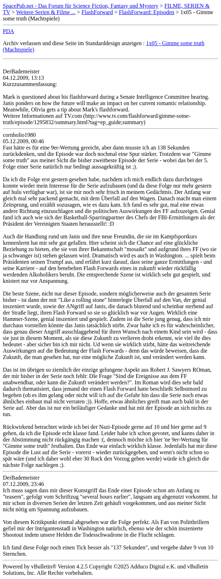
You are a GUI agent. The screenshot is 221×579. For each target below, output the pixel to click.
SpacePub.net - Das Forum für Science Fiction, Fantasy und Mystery (80, 6)
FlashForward (97, 12)
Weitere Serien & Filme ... (46, 12)
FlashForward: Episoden (146, 12)
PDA (8, 31)
